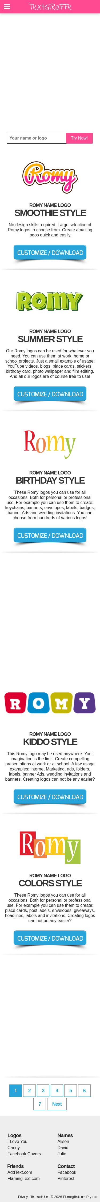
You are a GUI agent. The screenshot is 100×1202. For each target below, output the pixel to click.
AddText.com (19, 1172)
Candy (13, 1147)
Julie (62, 1154)
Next (57, 1104)
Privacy (23, 1197)
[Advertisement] (50, 73)
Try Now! (79, 138)
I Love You (17, 1141)
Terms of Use (39, 1197)
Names (65, 1135)
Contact (66, 1166)
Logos (14, 1135)
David (63, 1147)
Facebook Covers (24, 1154)
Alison (63, 1141)
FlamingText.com (23, 1178)
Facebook (67, 1172)
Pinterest (66, 1178)
